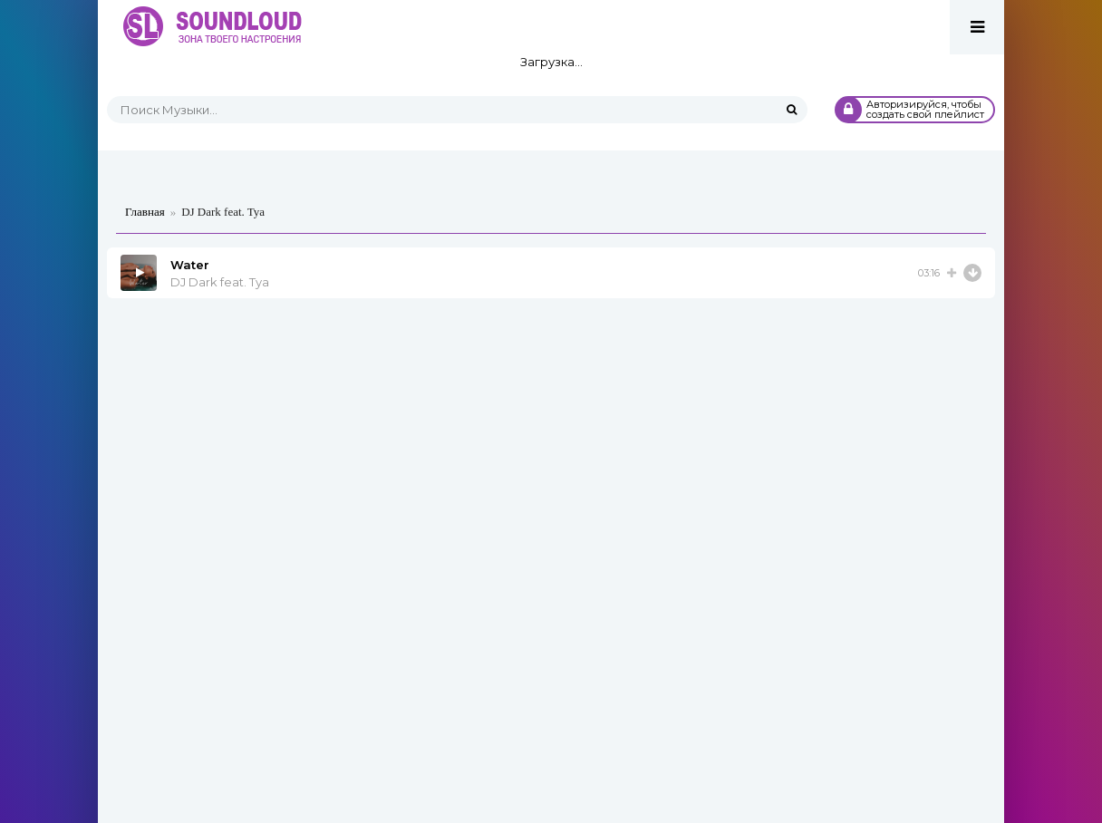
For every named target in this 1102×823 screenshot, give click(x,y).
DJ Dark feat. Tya (219, 282)
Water (189, 264)
